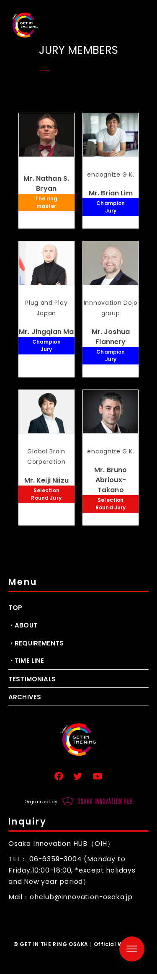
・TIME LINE (26, 660)
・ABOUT (23, 625)
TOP (15, 607)
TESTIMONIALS (32, 679)
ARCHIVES (24, 697)
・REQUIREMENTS (36, 643)
